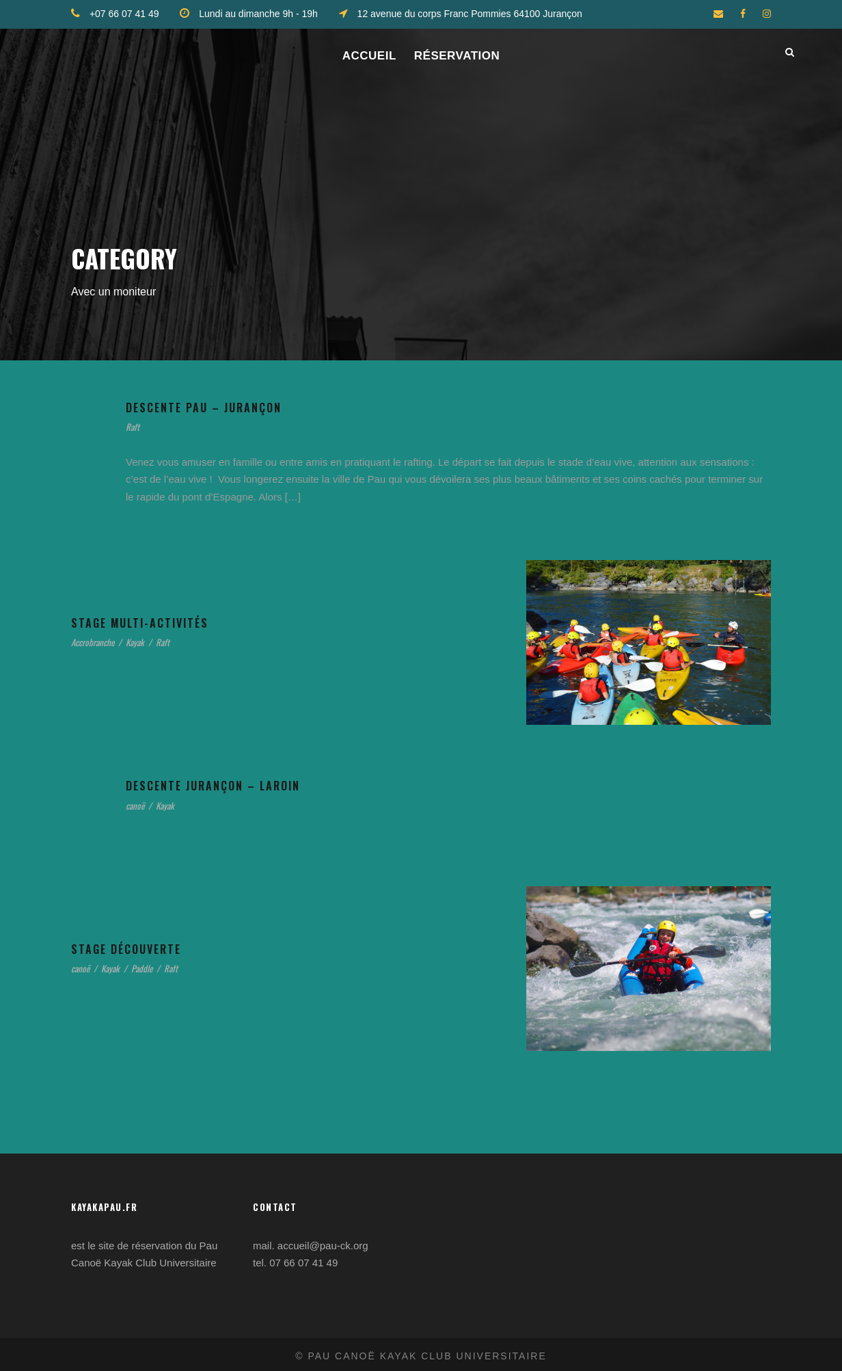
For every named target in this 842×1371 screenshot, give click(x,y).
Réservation (457, 55)
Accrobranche (98, 643)
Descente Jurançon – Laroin (233, 786)
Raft (134, 428)
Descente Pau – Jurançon (221, 408)
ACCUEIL (369, 55)
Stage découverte (140, 949)
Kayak (149, 643)
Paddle (156, 969)
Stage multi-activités (152, 623)
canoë (138, 806)
